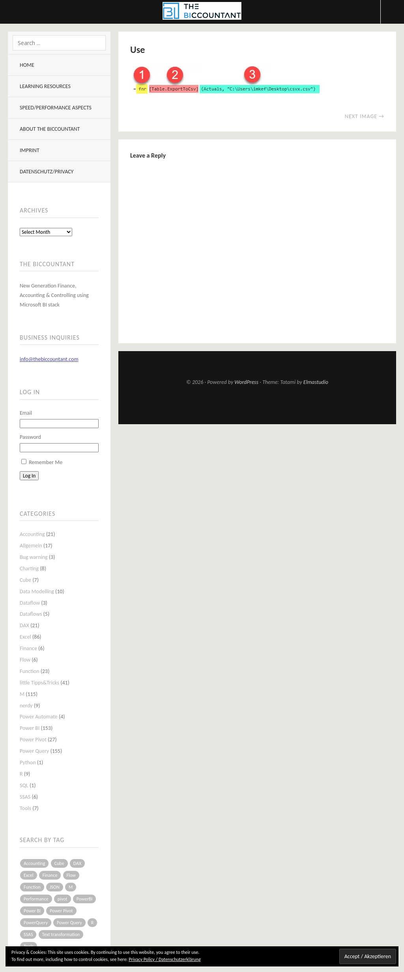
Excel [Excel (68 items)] (29, 875)
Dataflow (30, 603)
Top (257, 404)
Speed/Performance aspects (56, 107)
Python (28, 762)
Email (26, 413)
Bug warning (34, 557)
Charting (29, 568)
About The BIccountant (50, 129)
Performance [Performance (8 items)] (36, 899)
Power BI (29, 728)
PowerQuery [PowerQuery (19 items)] (36, 922)
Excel (25, 637)
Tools (25, 808)
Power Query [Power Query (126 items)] (69, 922)
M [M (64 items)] (71, 887)
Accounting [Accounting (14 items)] (34, 863)
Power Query (34, 751)
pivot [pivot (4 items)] (62, 899)
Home (27, 65)
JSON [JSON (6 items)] (55, 887)
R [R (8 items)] (92, 922)
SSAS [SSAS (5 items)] (28, 934)
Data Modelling (37, 591)
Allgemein (31, 545)
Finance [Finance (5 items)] (50, 875)
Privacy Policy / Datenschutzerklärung (164, 959)
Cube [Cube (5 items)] (59, 863)
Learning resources (45, 86)
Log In (29, 475)
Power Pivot (33, 739)
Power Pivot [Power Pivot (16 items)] (61, 911)
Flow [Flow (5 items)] (71, 875)
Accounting (32, 534)
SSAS (25, 796)
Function (29, 671)
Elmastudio (315, 382)
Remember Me (45, 462)
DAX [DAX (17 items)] (77, 863)
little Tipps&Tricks (39, 682)
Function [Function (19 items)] (32, 887)
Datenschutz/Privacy (46, 171)
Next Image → (364, 116)
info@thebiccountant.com (49, 359)
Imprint (29, 150)
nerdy (26, 705)
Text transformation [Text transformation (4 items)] (61, 934)
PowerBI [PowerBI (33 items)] (84, 899)
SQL (24, 785)
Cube (25, 580)
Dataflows (31, 614)
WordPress (246, 382)
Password (30, 437)
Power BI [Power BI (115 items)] (32, 911)
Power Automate (39, 716)
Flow (25, 659)
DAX (24, 625)
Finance (28, 648)
